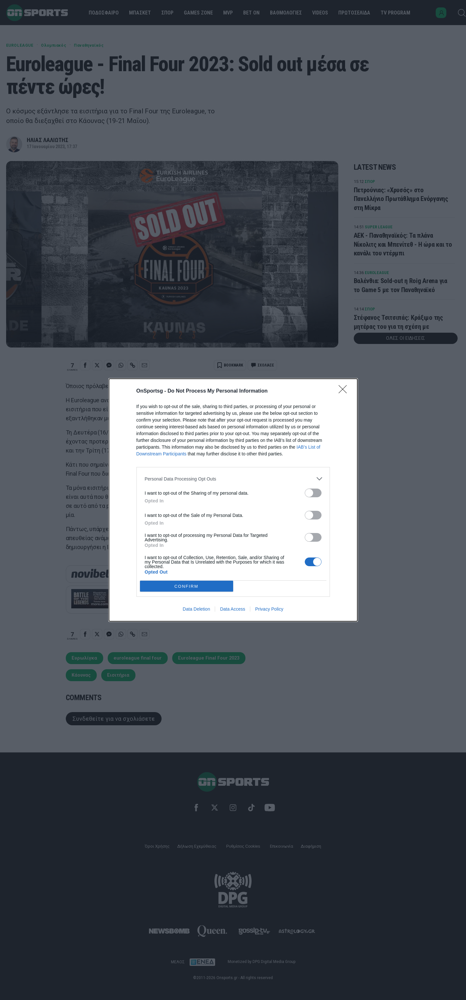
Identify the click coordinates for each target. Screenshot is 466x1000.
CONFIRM (186, 586)
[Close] (345, 391)
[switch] (313, 493)
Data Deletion (196, 609)
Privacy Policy (269, 609)
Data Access (232, 609)
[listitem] (233, 478)
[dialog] (233, 500)
